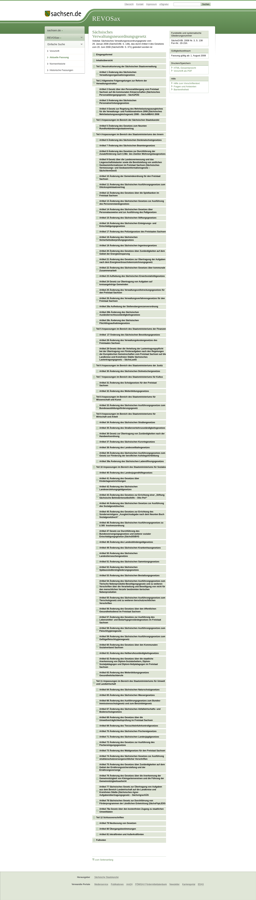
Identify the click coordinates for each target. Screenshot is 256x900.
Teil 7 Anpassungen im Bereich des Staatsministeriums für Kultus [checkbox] (129, 377)
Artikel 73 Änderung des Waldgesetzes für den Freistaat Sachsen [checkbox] (132, 750)
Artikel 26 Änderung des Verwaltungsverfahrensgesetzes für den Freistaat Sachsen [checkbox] (132, 299)
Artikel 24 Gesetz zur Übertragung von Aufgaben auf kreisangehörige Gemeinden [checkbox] (125, 283)
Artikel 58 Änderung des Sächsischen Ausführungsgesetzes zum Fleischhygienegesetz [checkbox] (132, 629)
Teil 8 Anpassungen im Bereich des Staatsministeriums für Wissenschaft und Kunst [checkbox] (126, 398)
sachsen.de (55, 30)
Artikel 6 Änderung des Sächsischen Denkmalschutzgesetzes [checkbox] (130, 140)
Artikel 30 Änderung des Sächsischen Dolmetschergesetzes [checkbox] (129, 371)
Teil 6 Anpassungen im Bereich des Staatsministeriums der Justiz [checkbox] (129, 365)
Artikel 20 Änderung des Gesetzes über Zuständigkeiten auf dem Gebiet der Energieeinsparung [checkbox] (132, 252)
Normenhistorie (57, 63)
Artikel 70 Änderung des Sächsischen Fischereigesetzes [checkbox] (127, 731)
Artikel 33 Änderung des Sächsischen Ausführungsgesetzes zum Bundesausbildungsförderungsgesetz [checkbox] (132, 406)
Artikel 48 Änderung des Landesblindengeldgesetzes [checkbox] (126, 542)
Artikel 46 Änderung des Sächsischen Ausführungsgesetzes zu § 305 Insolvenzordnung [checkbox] (131, 524)
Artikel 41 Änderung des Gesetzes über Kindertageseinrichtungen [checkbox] (119, 480)
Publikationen (117, 884)
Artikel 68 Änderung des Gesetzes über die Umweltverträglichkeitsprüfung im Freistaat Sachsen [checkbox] (126, 718)
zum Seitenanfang (102, 859)
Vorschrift (54, 51)
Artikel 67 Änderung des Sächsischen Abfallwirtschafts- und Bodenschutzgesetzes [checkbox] (130, 710)
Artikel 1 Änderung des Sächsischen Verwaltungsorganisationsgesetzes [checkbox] (117, 73)
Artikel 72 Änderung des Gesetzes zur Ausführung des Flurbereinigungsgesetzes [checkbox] (126, 743)
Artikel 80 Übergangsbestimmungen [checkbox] (117, 829)
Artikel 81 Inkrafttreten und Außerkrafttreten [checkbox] (121, 834)
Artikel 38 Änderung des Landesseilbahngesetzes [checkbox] (124, 447)
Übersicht (129, 4)
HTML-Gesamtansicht (183, 67)
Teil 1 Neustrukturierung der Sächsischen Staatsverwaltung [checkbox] (126, 66)
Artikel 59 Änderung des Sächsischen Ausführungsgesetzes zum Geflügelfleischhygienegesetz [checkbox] (132, 638)
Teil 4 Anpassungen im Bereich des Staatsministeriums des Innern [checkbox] (130, 134)
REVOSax (106, 18)
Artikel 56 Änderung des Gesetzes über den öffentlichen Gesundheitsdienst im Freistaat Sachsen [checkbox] (127, 610)
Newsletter (174, 884)
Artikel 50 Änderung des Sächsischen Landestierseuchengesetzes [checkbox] (118, 554)
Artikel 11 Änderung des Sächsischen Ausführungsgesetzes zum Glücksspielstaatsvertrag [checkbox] (132, 186)
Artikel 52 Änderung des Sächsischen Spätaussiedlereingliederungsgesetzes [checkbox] (119, 568)
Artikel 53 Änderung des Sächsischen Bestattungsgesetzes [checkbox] (129, 575)
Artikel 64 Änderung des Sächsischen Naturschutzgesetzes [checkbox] (129, 689)
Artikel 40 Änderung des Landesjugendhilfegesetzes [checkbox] (125, 473)
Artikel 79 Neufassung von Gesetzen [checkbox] (117, 823)
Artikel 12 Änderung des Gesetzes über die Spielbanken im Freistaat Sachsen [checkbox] (129, 194)
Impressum (151, 4)
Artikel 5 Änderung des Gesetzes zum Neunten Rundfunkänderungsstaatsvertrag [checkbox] (123, 127)
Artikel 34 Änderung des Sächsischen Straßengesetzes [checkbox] (127, 422)
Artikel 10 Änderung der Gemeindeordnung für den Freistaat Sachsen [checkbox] (129, 177)
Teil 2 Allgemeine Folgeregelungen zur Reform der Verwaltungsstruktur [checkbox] (121, 82)
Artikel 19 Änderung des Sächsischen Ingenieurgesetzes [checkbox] (128, 245)
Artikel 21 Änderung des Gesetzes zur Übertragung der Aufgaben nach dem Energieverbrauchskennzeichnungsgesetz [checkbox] (132, 260)
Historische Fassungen (61, 70)
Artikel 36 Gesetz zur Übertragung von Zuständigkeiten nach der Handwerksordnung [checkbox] (132, 435)
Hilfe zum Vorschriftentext (185, 83)
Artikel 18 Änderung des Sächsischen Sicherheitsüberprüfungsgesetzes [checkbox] (118, 238)
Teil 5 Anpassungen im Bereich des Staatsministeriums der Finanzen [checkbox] (131, 329)
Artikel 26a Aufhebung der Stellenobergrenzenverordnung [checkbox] (128, 306)
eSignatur (164, 4)
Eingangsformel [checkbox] (104, 54)
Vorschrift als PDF (181, 70)
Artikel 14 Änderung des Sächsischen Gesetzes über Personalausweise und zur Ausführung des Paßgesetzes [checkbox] (128, 211)
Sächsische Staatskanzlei (106, 877)
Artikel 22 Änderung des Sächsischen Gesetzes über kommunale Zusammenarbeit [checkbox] (132, 269)
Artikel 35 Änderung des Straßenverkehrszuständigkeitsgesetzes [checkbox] (132, 428)
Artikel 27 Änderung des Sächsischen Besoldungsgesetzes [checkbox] (129, 335)
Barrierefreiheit (180, 89)
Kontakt (140, 4)
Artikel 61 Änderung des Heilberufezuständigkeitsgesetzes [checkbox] (129, 653)
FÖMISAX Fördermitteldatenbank (151, 884)
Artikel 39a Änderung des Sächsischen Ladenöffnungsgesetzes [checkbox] (131, 461)
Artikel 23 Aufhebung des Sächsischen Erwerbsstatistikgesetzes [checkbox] (132, 276)
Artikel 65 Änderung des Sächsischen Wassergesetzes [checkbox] (127, 695)
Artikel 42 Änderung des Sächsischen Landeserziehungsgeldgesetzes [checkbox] (118, 488)
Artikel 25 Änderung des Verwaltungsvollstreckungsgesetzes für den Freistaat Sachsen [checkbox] (132, 291)
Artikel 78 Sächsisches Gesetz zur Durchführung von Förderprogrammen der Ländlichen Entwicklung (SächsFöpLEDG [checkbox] (132, 802)
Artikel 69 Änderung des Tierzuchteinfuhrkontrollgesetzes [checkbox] (128, 726)
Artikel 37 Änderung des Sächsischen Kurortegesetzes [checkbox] (127, 442)
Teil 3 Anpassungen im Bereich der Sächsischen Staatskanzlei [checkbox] (127, 120)
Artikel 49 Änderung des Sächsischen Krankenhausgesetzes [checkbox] (130, 548)
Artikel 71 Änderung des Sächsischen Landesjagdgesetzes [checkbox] (129, 737)
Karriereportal (188, 884)
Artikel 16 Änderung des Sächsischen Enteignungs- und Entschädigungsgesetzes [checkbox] (127, 224)
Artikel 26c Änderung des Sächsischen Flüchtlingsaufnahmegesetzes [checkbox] (119, 321)
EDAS (201, 884)
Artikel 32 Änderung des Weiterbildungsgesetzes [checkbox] (124, 391)
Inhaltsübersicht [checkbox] (104, 60)
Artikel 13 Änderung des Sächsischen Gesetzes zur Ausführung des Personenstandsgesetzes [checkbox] (131, 202)
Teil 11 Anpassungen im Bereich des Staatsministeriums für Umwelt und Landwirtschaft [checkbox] (130, 682)
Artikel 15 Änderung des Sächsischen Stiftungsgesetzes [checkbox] (127, 218)
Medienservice (101, 884)
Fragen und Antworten (183, 86)
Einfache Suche (56, 44)
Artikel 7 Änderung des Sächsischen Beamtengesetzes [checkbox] (127, 145)
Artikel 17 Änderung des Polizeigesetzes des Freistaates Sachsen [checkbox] (132, 231)
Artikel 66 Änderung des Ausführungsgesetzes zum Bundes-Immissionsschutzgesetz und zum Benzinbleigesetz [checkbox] (130, 702)
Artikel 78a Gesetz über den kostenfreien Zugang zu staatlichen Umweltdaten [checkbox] (131, 810)
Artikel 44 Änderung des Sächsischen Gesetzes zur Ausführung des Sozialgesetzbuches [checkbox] (131, 504)
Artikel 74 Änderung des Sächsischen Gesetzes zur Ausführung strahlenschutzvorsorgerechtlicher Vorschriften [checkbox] (131, 757)
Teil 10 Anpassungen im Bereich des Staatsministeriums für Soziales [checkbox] (131, 467)
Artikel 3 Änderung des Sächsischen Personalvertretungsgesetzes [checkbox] (117, 102)
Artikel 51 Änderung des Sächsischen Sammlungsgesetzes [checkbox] (129, 561)
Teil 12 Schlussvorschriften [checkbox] (110, 817)
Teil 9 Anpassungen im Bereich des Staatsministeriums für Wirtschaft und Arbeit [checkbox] (126, 415)
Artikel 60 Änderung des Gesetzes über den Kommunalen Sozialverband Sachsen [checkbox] (128, 646)
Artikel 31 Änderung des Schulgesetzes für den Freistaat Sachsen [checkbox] (128, 384)
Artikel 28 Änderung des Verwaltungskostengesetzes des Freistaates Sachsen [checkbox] (128, 341)
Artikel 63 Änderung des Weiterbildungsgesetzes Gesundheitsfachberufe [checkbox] (124, 674)
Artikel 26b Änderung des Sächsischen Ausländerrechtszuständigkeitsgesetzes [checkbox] (119, 313)
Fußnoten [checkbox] (101, 840)
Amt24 (129, 884)
